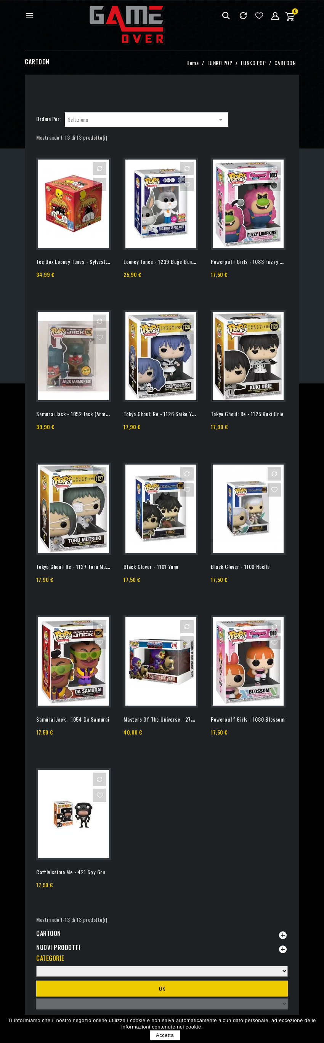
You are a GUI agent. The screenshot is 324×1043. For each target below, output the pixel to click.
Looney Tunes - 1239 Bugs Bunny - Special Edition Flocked (189, 261)
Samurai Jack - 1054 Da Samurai (72, 719)
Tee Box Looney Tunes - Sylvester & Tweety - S (88, 261)
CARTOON (48, 933)
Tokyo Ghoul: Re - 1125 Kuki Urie (247, 414)
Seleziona (146, 119)
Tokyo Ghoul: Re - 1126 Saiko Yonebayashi (170, 414)
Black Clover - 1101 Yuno (151, 566)
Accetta (165, 1035)
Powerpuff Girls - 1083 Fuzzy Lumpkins (256, 261)
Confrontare (243, 15)
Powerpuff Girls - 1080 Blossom (248, 719)
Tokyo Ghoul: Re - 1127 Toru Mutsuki (76, 566)
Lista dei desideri (259, 15)
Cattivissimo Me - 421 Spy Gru (70, 872)
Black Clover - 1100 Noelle (240, 566)
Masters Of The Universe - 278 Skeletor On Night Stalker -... (192, 719)
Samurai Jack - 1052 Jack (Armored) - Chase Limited (96, 414)
